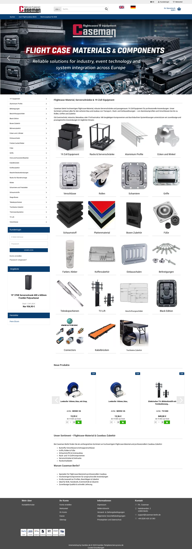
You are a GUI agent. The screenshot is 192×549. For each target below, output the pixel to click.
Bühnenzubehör (15, 128)
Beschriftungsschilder (17, 114)
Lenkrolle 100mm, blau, (118, 401)
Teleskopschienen (16, 202)
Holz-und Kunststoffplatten (19, 158)
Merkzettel (177, 2)
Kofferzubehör (15, 168)
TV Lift (12, 217)
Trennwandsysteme (16, 212)
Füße (11, 148)
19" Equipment (15, 99)
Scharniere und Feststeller (19, 187)
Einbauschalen (15, 138)
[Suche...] (57, 9)
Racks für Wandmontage (18, 178)
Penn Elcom (14, 321)
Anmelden (28, 250)
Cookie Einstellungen (96, 548)
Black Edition (14, 118)
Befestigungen (15, 109)
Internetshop (74, 545)
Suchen (12, 17)
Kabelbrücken (14, 163)
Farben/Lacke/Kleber (17, 143)
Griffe (11, 153)
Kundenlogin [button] (163, 2)
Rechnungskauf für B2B (49, 17)
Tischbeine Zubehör (16, 207)
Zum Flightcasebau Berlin (28, 17)
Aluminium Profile (16, 104)
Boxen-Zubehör (15, 123)
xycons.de (119, 545)
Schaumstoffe (14, 192)
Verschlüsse (14, 222)
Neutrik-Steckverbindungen (19, 173)
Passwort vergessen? (18, 260)
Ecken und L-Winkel (16, 133)
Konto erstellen (16, 256)
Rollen (12, 183)
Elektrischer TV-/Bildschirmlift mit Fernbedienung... (162, 402)
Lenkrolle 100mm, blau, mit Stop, (73, 401)
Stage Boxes (14, 197)
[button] (152, 2)
